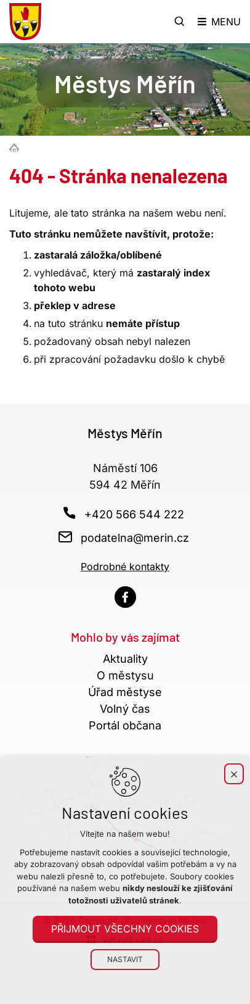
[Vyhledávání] (180, 21)
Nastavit (125, 959)
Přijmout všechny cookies (125, 929)
